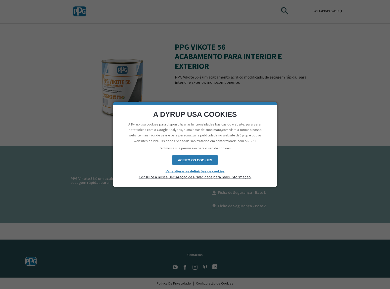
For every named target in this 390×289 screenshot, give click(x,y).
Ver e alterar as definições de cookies (194, 171)
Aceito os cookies (195, 160)
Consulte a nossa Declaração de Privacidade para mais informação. (195, 177)
